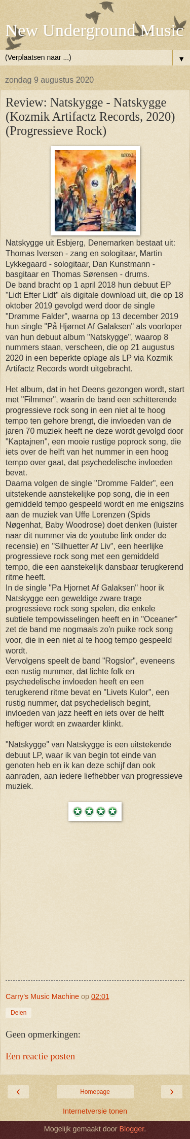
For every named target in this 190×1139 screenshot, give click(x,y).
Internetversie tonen (95, 1111)
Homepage (95, 1091)
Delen (18, 1012)
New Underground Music (94, 30)
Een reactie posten (40, 1056)
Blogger (131, 1129)
